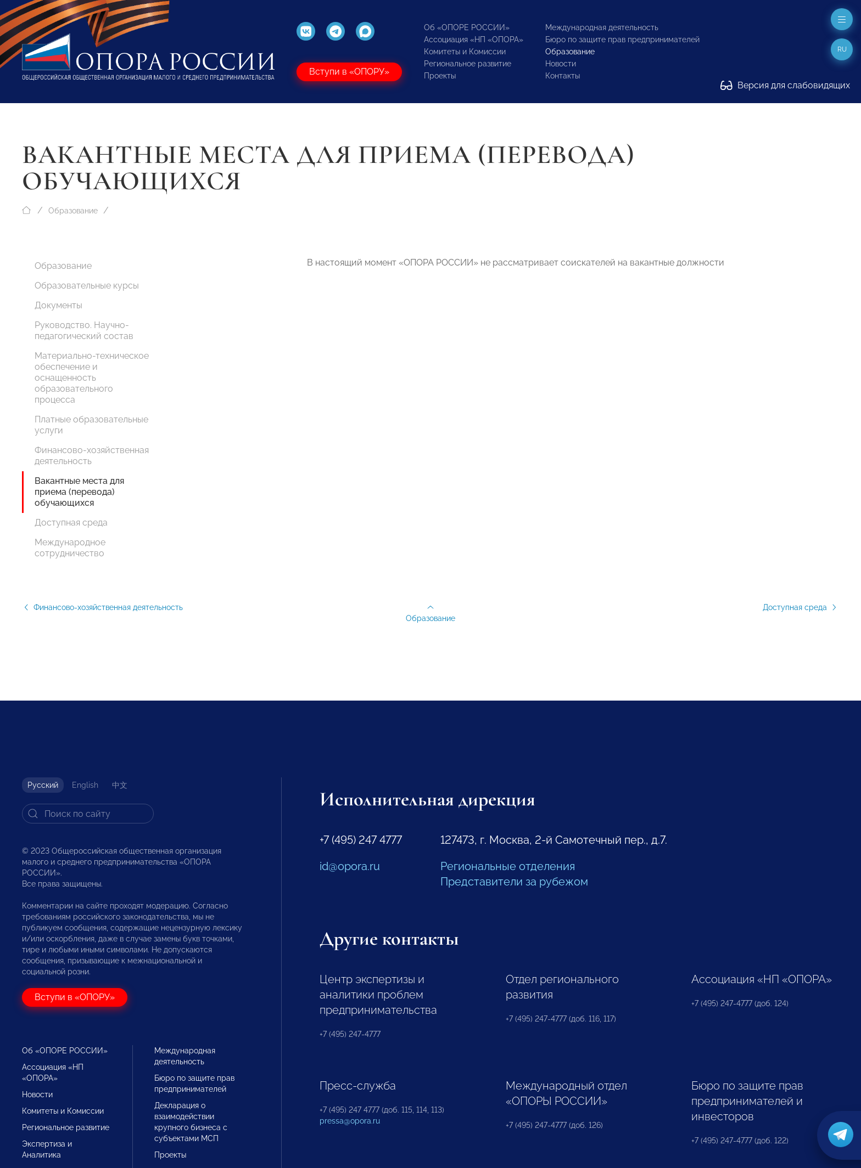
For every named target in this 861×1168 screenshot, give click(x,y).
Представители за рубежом (514, 881)
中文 (119, 785)
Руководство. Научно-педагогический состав (84, 330)
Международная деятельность (601, 27)
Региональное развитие (467, 63)
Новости (560, 63)
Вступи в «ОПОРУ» (349, 71)
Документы (58, 305)
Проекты (440, 75)
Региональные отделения (507, 866)
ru (842, 49)
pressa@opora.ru (350, 1120)
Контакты (562, 75)
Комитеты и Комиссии (465, 51)
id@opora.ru (350, 866)
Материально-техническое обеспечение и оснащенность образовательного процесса (92, 378)
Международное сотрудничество (70, 547)
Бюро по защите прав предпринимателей (622, 39)
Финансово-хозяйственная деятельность (92, 455)
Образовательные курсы (87, 285)
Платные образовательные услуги (91, 425)
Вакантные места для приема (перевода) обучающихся (79, 492)
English (85, 785)
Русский (42, 785)
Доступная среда (71, 522)
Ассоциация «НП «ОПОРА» (473, 39)
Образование (570, 51)
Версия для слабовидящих (785, 85)
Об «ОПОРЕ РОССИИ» (467, 27)
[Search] (88, 813)
